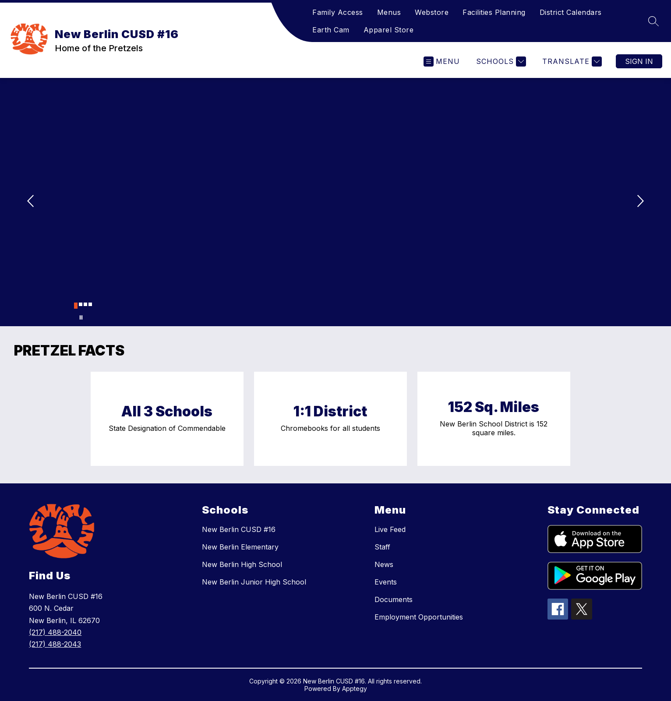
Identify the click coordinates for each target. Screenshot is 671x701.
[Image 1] (76, 306)
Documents (393, 599)
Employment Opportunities (418, 617)
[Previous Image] (32, 202)
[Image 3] (85, 304)
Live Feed (390, 529)
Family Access (337, 12)
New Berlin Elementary (240, 546)
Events (385, 582)
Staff (382, 546)
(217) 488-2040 (55, 632)
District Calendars (571, 12)
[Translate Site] (571, 61)
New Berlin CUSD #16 (238, 529)
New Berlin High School (242, 564)
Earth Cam (331, 29)
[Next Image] (639, 202)
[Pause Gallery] (81, 317)
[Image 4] (90, 304)
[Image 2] (80, 304)
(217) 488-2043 (55, 644)
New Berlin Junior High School (254, 582)
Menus (389, 12)
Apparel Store (389, 29)
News (383, 564)
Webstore (432, 12)
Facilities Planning (494, 12)
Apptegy (354, 688)
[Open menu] (442, 61)
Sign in (639, 61)
